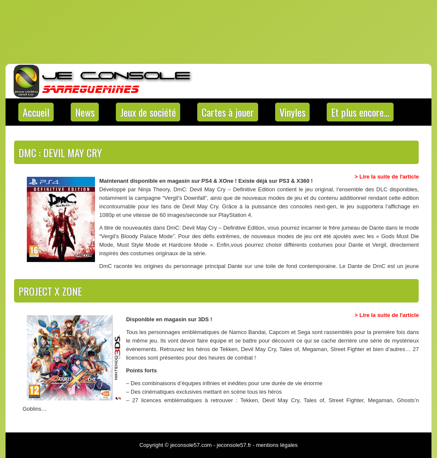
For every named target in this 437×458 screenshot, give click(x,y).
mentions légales (277, 445)
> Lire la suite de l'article (387, 176)
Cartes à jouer (227, 112)
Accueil (36, 112)
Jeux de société (148, 112)
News (85, 112)
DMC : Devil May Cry (60, 152)
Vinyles (292, 112)
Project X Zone (50, 291)
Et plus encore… (360, 112)
